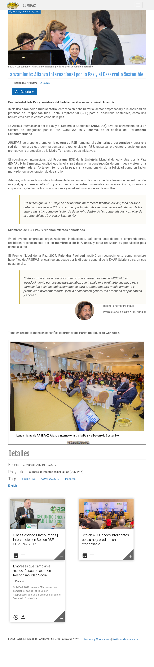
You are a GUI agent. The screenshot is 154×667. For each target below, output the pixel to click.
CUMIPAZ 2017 (50, 478)
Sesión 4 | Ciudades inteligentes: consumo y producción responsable (106, 539)
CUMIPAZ (29, 5)
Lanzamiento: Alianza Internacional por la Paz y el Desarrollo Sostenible (75, 74)
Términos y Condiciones (96, 639)
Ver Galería (25, 92)
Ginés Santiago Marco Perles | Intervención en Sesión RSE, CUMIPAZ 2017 (35, 539)
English (12, 485)
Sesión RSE (29, 478)
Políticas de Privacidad (125, 639)
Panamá (70, 478)
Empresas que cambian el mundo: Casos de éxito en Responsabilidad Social (32, 570)
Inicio (11, 66)
